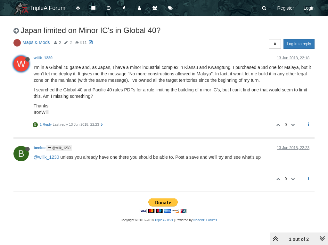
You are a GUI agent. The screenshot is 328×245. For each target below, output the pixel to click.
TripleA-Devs (164, 220)
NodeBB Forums (205, 220)
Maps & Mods (36, 42)
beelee (39, 148)
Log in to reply (299, 44)
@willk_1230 (59, 148)
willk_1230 (43, 58)
